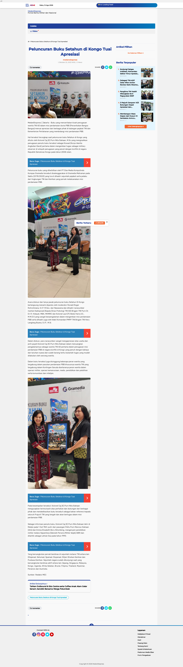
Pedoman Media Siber (146, 652)
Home (32, 5)
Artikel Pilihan (124, 47)
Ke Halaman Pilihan (136, 53)
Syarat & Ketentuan (145, 649)
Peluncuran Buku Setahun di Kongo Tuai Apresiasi (48, 597)
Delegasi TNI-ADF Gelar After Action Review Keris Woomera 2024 (129, 82)
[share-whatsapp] (110, 67)
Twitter (48, 636)
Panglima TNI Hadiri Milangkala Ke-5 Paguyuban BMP (128, 94)
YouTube (53, 636)
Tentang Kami (143, 646)
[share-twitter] (106, 67)
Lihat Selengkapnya (136, 126)
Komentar (35, 67)
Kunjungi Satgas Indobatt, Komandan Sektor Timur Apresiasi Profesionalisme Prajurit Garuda (129, 71)
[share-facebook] (102, 67)
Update (99, 223)
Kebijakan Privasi (144, 634)
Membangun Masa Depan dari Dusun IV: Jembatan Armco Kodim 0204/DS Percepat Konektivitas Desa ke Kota (129, 116)
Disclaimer (141, 637)
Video (34, 31)
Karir (139, 640)
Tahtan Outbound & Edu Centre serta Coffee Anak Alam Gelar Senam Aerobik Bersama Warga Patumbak (58, 587)
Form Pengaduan (144, 655)
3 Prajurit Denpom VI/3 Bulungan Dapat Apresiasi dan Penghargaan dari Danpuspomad (129, 105)
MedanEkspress (34, 11)
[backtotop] (91, 626)
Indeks (33, 26)
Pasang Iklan (142, 643)
